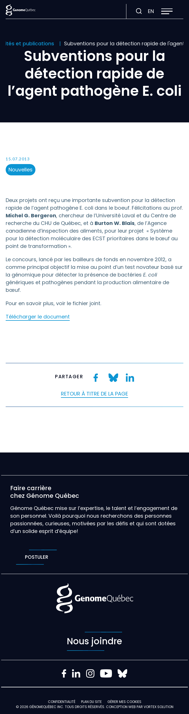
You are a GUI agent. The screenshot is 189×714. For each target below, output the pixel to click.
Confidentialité (61, 701)
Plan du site (91, 701)
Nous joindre (94, 641)
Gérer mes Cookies (124, 701)
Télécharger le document (38, 316)
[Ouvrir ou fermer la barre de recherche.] (138, 11)
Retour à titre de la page (94, 393)
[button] (167, 11)
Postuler (36, 557)
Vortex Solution (158, 706)
